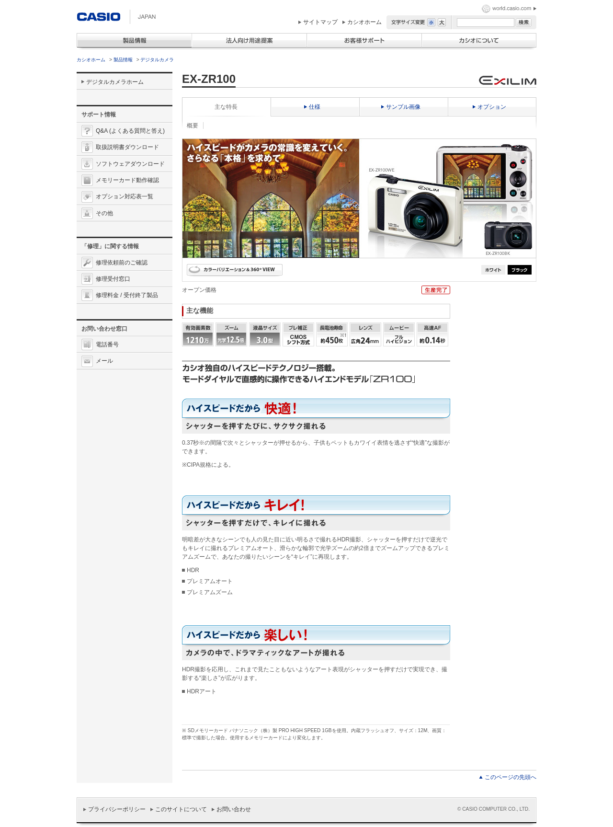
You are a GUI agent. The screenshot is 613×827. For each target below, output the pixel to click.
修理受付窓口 (113, 279)
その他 (104, 213)
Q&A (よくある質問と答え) (130, 130)
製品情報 (123, 59)
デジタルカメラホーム (115, 82)
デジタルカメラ (157, 59)
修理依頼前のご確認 (122, 262)
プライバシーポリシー (117, 809)
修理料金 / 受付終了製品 (127, 295)
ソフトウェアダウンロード (130, 164)
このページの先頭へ (510, 777)
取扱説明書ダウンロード (127, 147)
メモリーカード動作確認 (127, 180)
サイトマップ (320, 22)
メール (104, 360)
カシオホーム (364, 22)
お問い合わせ (233, 809)
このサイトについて (181, 809)
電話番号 (107, 344)
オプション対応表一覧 (124, 196)
